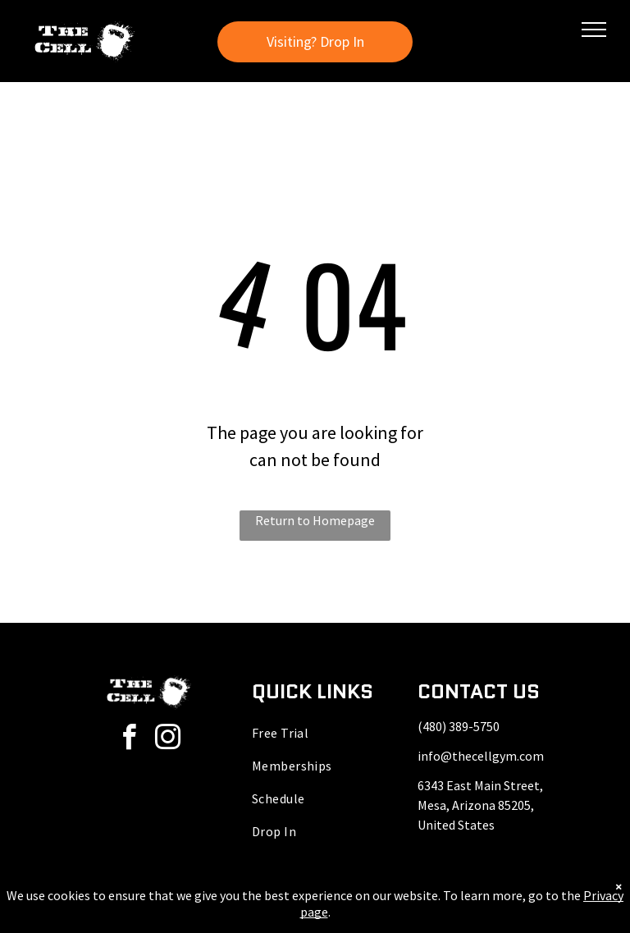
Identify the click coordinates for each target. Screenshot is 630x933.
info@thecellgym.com (481, 756)
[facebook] (129, 740)
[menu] (594, 29)
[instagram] (168, 740)
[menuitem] (315, 732)
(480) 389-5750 (459, 726)
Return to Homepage (315, 520)
